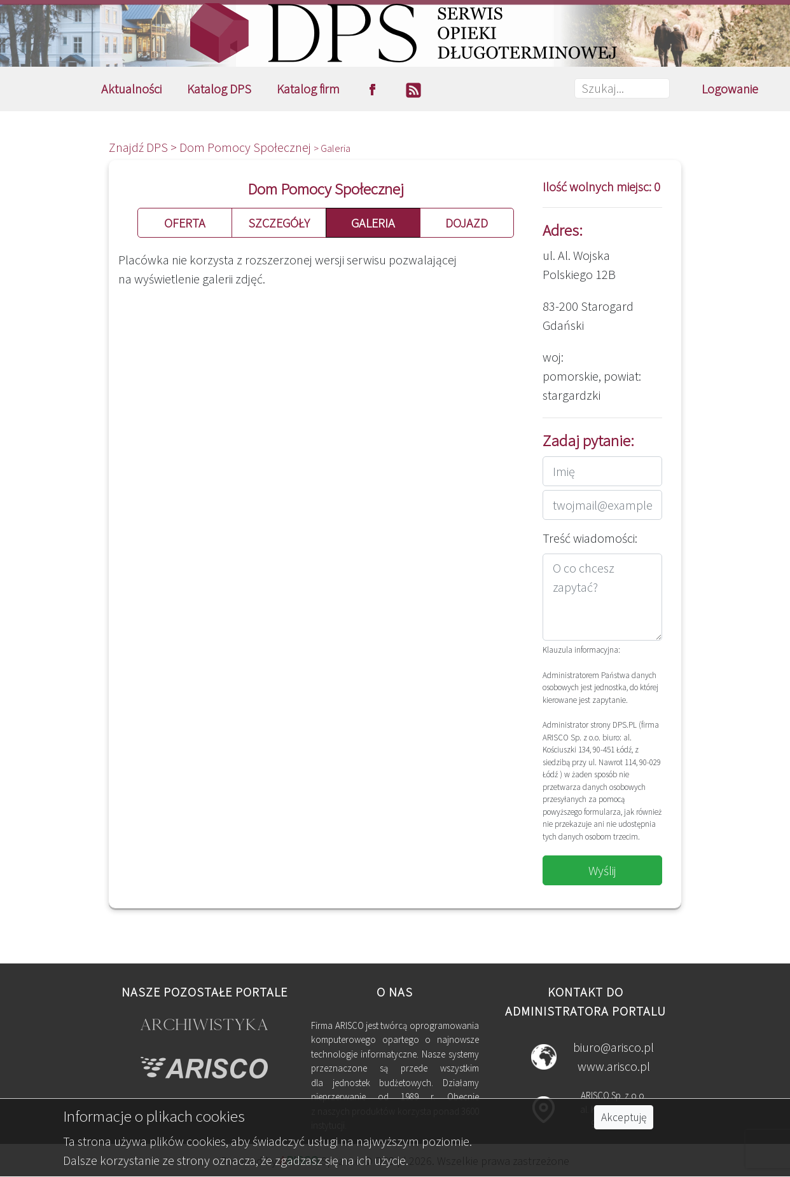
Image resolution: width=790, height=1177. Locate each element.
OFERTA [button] (184, 223)
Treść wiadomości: (590, 538)
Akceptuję (623, 1117)
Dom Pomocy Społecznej (246, 147)
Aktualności (131, 89)
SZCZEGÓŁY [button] (279, 223)
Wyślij (602, 870)
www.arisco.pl (614, 1066)
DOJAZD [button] (466, 223)
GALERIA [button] (373, 223)
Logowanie (730, 89)
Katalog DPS (219, 89)
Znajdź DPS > (144, 147)
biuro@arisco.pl (613, 1047)
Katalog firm (308, 89)
